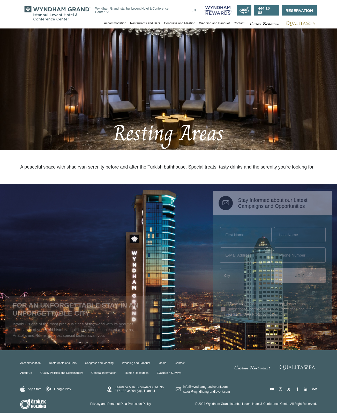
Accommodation (115, 23)
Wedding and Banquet (214, 23)
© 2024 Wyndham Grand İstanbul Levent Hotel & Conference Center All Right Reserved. (256, 404)
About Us (26, 372)
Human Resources (136, 372)
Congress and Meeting (179, 23)
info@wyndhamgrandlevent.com (205, 387)
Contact (239, 23)
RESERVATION (299, 10)
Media (162, 362)
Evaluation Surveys (169, 372)
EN (193, 10)
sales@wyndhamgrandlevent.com (206, 391)
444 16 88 (264, 10)
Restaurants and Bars (145, 23)
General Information (103, 372)
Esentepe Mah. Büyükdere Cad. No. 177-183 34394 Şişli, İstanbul (135, 389)
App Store (30, 389)
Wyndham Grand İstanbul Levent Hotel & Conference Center (131, 10)
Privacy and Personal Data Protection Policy (120, 404)
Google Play (59, 389)
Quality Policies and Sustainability (61, 372)
